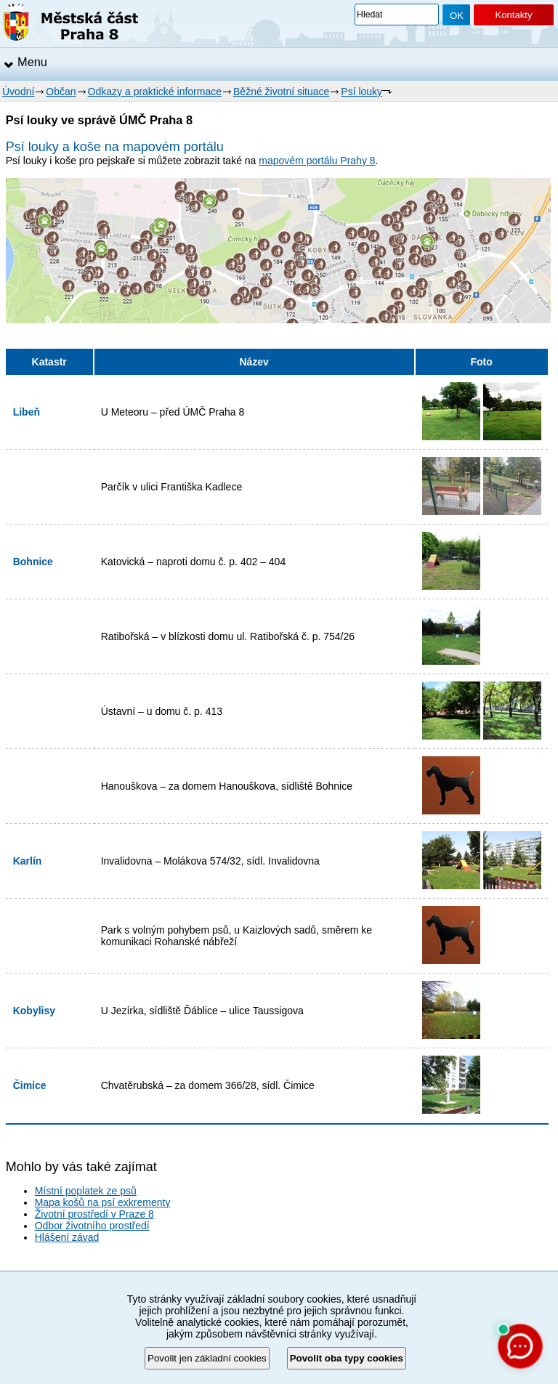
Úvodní (18, 91)
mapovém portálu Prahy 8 (317, 160)
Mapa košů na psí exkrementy (103, 1202)
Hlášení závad (67, 1237)
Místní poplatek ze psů (86, 1191)
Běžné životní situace (281, 91)
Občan (61, 91)
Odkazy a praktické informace (155, 91)
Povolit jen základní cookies (207, 1358)
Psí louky (361, 91)
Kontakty (513, 14)
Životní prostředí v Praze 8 (94, 1214)
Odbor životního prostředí (92, 1225)
